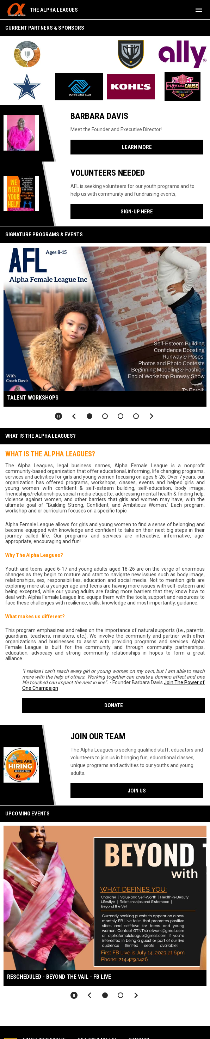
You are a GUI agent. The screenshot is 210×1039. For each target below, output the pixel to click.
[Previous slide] (74, 416)
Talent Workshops (32, 397)
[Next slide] (151, 416)
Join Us (137, 791)
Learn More (137, 147)
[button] (89, 416)
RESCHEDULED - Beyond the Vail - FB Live (59, 976)
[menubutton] (198, 10)
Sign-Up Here (137, 211)
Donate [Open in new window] (113, 705)
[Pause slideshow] (58, 416)
